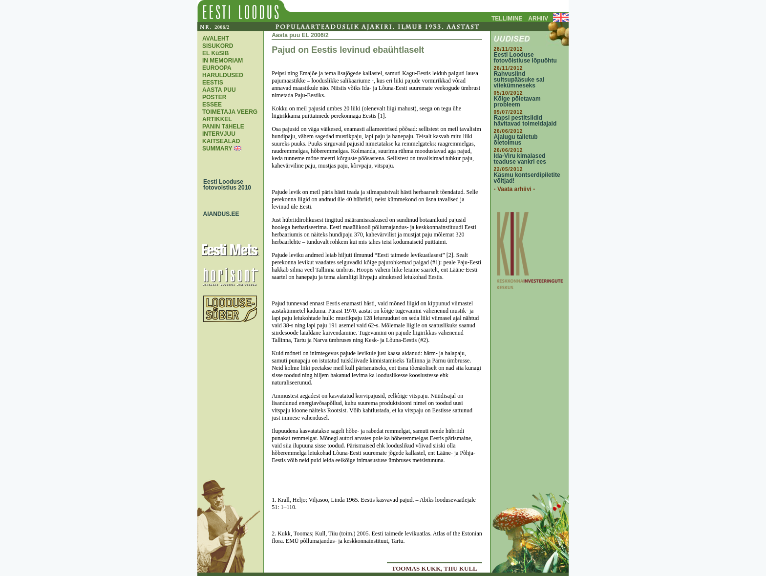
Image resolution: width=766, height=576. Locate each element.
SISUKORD (217, 46)
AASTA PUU (219, 89)
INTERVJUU (218, 133)
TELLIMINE (506, 18)
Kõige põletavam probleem (517, 101)
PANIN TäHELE (223, 126)
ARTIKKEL (217, 119)
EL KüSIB (215, 53)
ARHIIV (538, 18)
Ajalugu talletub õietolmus (516, 139)
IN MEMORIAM (222, 60)
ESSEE (212, 104)
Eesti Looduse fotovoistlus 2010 (224, 184)
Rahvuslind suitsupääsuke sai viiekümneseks (519, 79)
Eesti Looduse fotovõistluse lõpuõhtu (525, 57)
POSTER (214, 97)
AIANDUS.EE (218, 214)
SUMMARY (217, 148)
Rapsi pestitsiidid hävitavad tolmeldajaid (525, 120)
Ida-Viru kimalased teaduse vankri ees (520, 158)
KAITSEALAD (221, 141)
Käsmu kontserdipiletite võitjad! (527, 177)
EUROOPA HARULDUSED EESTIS (222, 75)
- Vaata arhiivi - (514, 189)
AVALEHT (215, 38)
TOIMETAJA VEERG (229, 111)
